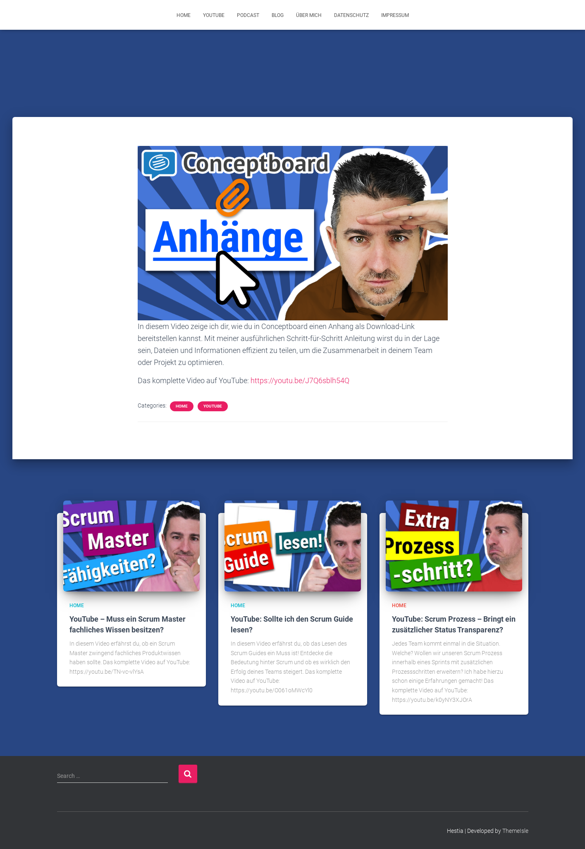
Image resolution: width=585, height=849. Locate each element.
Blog (278, 15)
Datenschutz (351, 15)
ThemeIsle (515, 830)
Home (184, 15)
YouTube (213, 15)
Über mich (309, 15)
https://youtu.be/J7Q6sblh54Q (300, 380)
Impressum (395, 15)
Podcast (248, 15)
